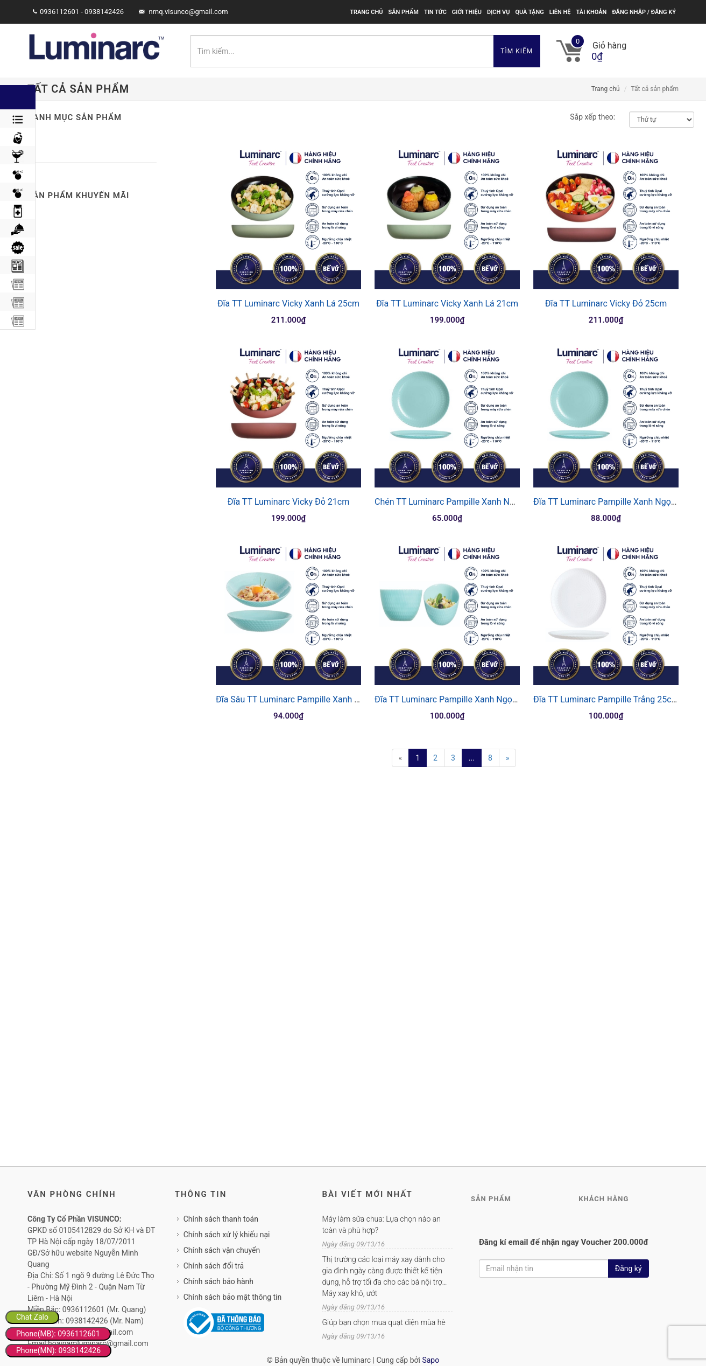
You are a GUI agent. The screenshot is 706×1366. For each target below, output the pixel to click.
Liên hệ (560, 12)
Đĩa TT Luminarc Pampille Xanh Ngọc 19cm (616, 502)
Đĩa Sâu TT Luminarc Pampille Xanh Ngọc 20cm (307, 699)
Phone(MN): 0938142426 (58, 1350)
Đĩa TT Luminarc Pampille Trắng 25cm (606, 699)
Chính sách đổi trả (213, 1266)
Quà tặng (529, 12)
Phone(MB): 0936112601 (58, 1333)
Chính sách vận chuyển (221, 1250)
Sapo (430, 1360)
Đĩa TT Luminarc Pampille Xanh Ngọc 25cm (458, 699)
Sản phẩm (403, 12)
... (472, 758)
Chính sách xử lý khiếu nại (226, 1234)
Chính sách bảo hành (218, 1281)
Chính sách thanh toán (220, 1219)
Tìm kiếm (516, 51)
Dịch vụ (498, 12)
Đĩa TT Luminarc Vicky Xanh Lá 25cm (288, 303)
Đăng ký (628, 1268)
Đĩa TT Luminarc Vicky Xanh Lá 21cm (447, 303)
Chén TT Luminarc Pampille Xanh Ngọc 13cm (461, 502)
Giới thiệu (467, 12)
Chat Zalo (32, 1317)
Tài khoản (591, 12)
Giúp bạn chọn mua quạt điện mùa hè (383, 1322)
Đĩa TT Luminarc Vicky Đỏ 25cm (606, 303)
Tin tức (435, 12)
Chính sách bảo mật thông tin (232, 1297)
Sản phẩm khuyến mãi (78, 195)
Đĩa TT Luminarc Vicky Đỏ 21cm (288, 502)
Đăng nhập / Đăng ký (644, 12)
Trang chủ (366, 12)
